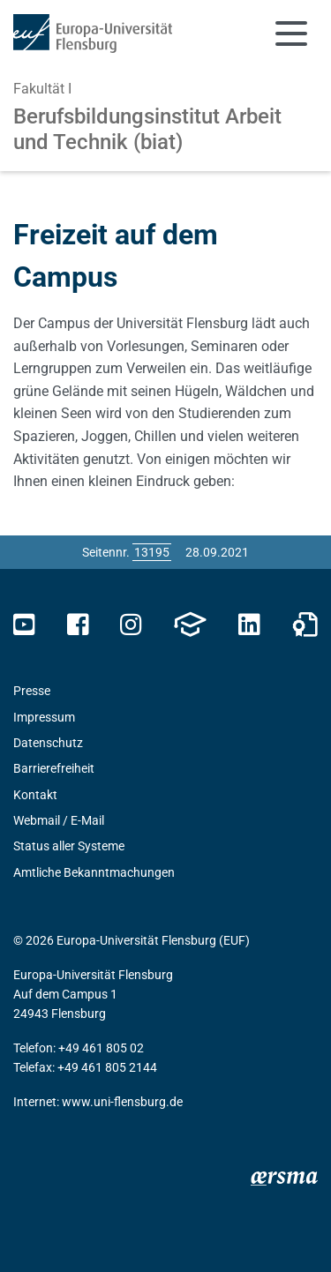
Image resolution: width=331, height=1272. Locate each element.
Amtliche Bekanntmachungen (94, 872)
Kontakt (35, 795)
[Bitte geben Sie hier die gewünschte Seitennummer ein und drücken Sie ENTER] (151, 552)
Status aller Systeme (68, 846)
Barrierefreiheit (53, 768)
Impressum (44, 717)
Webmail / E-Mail (58, 820)
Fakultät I (42, 88)
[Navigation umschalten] (291, 33)
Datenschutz (48, 743)
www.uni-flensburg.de (122, 1102)
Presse (31, 691)
